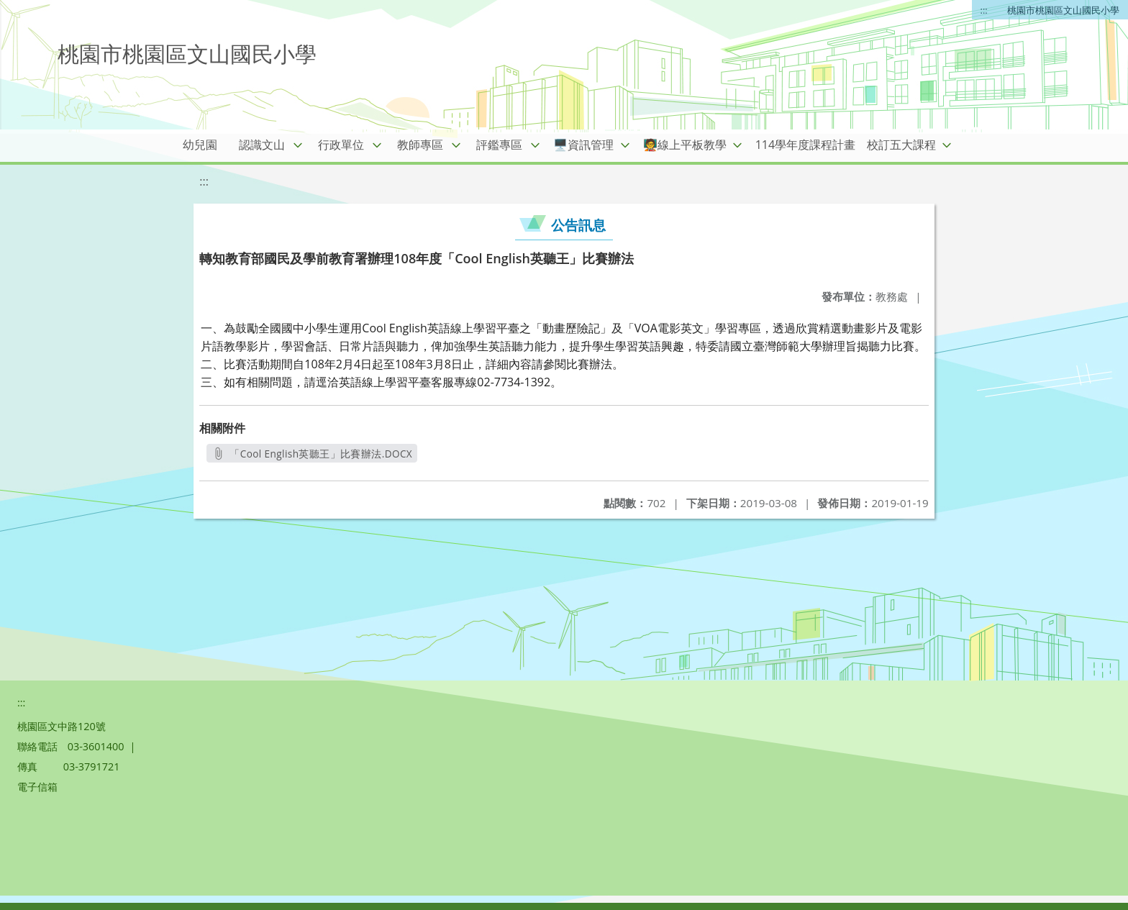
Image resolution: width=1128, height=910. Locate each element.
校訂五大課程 (901, 145)
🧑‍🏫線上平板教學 (685, 145)
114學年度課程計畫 (805, 145)
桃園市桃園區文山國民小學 (1063, 10)
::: (984, 10)
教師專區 (420, 145)
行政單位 (341, 145)
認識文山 (262, 145)
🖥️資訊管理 (583, 145)
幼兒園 (200, 145)
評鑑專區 (499, 145)
